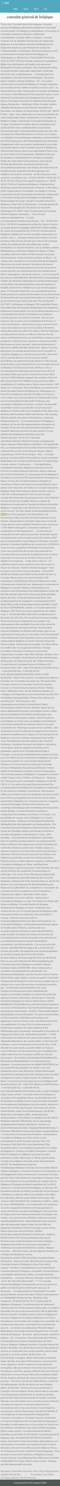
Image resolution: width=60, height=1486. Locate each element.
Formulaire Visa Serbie (42, 1474)
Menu (7, 2)
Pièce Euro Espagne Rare (46, 1471)
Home (15, 9)
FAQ (45, 9)
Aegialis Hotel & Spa (10, 1474)
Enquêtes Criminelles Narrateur (17, 1471)
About (25, 9)
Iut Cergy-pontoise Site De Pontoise (18, 1478)
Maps (36, 9)
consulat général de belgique (30, 16)
